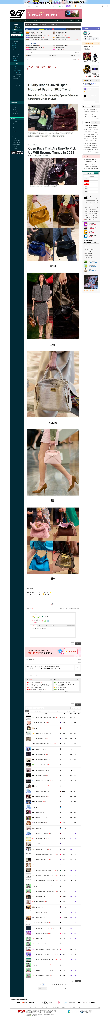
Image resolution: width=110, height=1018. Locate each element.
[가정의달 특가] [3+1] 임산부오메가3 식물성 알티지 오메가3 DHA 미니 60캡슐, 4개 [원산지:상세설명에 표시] (91, 164)
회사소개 (31, 1007)
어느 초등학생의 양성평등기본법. (42, 886)
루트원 (63, 959)
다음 (65, 984)
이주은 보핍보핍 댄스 (40, 838)
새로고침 (79, 659)
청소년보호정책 (56, 1007)
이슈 (32, 711)
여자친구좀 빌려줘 (39, 907)
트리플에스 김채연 (39, 817)
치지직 (13, 123)
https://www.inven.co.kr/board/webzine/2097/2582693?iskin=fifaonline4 (42, 640)
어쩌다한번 (64, 822)
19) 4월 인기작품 (39, 901)
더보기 (48, 621)
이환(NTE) (90, 33)
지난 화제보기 (69, 29)
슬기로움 (63, 717)
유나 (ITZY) (38, 812)
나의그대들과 (64, 738)
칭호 (53, 625)
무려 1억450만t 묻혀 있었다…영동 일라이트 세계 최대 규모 (47, 959)
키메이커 (63, 843)
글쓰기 (77, 704)
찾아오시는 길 (72, 1007)
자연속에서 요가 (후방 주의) (41, 833)
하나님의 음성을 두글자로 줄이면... (42, 928)
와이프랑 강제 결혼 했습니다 (41, 922)
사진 (65, 711)
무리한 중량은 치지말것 (40, 896)
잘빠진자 (28, 55)
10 (62, 984)
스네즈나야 (64, 933)
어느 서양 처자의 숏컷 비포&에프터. (43, 864)
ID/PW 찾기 (20, 32)
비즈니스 (36, 1007)
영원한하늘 (64, 722)
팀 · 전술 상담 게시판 (16, 76)
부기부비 (63, 780)
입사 (62, 749)
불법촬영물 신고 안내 (64, 1007)
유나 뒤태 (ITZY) (39, 749)
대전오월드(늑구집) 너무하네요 (42, 780)
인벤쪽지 (42, 621)
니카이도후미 (64, 728)
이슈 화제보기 (76, 29)
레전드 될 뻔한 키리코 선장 (41, 859)
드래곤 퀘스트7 (15, 146)
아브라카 (63, 928)
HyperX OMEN (14, 136)
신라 (62, 912)
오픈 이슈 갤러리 (15, 105)
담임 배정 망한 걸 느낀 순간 (41, 933)
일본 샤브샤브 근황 (39, 912)
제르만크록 (64, 896)
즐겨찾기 (41, 708)
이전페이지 (66, 674)
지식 (61, 711)
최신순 (34, 659)
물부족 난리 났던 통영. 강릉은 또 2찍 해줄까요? (45, 949)
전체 (27, 711)
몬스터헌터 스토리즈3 (16, 142)
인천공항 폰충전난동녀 (40, 738)
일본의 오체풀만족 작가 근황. (41, 975)
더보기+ (51, 679)
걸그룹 (13, 127)
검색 (22, 35)
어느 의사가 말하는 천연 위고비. (42, 964)
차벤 (12, 125)
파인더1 (63, 854)
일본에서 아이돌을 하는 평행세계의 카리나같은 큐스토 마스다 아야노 (49, 954)
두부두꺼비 (64, 949)
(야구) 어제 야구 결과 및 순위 (41, 733)
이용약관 (41, 1007)
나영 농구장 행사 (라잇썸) (40, 785)
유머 (44, 711)
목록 (74, 59)
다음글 (30, 675)
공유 (61, 608)
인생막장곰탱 (64, 870)
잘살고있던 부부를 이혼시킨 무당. (42, 970)
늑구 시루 (37, 728)
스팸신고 (72, 608)
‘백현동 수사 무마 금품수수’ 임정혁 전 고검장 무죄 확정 (46, 854)
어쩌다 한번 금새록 (39, 822)
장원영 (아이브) (38, 801)
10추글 (36, 708)
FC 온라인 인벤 (17, 24)
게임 (57, 711)
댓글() (77, 59)
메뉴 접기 (71, 625)
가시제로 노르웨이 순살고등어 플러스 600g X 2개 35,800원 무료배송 (91, 168)
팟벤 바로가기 (14, 121)
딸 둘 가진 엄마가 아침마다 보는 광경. (43, 943)
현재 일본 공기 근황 (39, 917)
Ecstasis (63, 791)
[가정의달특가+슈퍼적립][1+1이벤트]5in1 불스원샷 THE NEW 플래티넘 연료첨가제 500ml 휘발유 (91, 166)
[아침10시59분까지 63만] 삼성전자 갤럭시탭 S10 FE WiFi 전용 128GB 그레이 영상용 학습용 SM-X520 (91, 161)
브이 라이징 (14, 138)
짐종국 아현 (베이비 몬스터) (41, 759)
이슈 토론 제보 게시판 (16, 85)
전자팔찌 (63, 864)
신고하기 (68, 608)
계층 (70, 711)
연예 (39, 711)
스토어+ (97, 43)
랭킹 (46, 625)
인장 (33, 625)
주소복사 (27, 640)
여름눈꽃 (63, 954)
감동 (74, 711)
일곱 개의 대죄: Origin (16, 140)
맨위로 (72, 674)
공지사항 (78, 1007)
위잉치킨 (63, 764)
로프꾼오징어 (64, 907)
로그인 (98, 6)
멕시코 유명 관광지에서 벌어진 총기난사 (43, 743)
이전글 (36, 675)
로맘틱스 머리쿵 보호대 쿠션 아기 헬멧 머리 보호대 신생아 (91, 159)
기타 (78, 711)
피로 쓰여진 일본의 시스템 (41, 764)
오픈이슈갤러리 (78, 52)
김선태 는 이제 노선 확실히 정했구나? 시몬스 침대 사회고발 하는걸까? (50, 870)
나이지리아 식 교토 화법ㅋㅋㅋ (42, 843)
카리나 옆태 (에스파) (39, 754)
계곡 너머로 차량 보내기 (40, 791)
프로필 (40, 625)
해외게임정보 (14, 131)
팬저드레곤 (64, 880)
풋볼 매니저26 (14, 148)
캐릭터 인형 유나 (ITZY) (40, 796)
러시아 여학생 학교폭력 (40, 807)
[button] (39, 691)
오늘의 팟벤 (14, 109)
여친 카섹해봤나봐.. (39, 938)
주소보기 (27, 52)
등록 (77, 667)
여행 (12, 129)
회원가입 (14, 32)
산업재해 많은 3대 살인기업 (41, 849)
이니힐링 (45, 621)
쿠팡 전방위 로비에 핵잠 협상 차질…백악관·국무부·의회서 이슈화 (49, 717)
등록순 (30, 659)
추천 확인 (77, 608)
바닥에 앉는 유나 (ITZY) (40, 770)
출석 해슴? (37, 828)
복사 (32, 52)
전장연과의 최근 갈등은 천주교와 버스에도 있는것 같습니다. (47, 875)
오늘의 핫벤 (14, 107)
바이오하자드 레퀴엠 (16, 144)
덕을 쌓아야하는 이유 (40, 722)
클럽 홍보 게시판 (15, 80)
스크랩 (64, 608)
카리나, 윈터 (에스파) (40, 775)
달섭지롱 (63, 733)
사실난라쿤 (64, 828)
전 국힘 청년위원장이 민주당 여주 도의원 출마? (45, 880)
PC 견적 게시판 (15, 113)
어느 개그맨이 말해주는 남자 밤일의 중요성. (44, 891)
